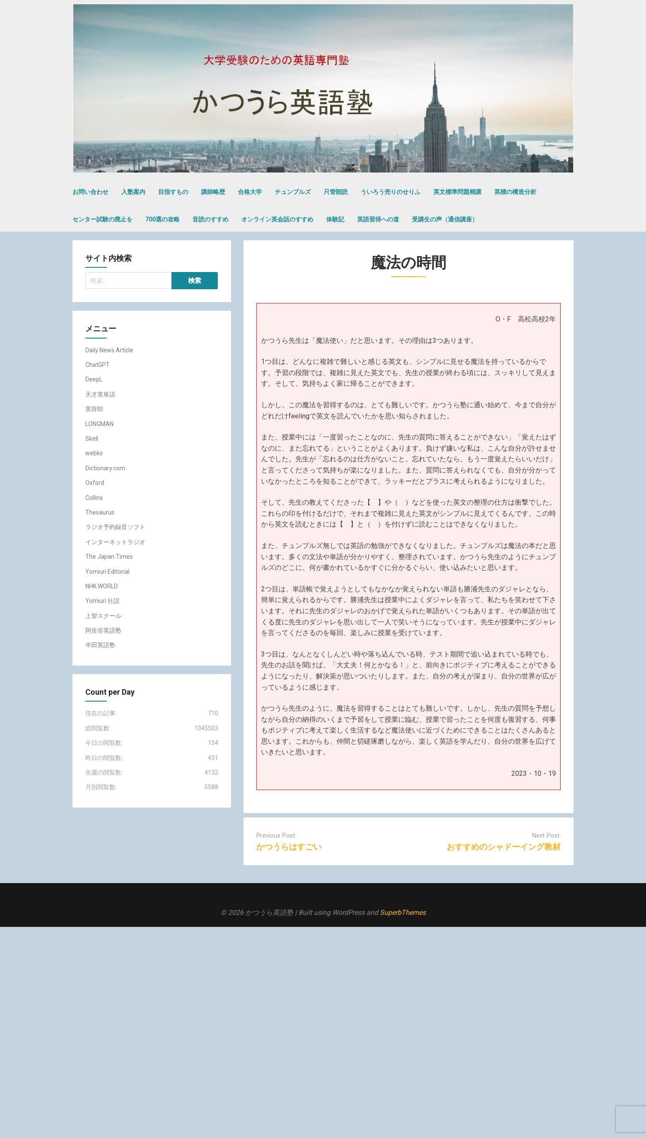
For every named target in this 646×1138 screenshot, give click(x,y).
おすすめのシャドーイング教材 (504, 847)
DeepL (93, 379)
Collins (94, 497)
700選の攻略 (162, 219)
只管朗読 (336, 191)
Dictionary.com (105, 468)
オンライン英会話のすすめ (277, 219)
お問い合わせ (90, 191)
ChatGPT (97, 364)
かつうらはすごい (288, 847)
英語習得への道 (378, 219)
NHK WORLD (101, 586)
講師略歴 (213, 191)
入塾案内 (133, 191)
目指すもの (173, 191)
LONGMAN (99, 424)
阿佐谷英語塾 (103, 630)
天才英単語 (100, 394)
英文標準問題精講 (457, 191)
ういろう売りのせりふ (391, 191)
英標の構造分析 (515, 191)
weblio (94, 453)
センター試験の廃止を (102, 219)
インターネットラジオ (115, 542)
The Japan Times (109, 556)
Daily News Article (109, 350)
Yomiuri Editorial (107, 571)
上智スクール (103, 615)
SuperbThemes (403, 912)
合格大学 (250, 191)
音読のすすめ (210, 219)
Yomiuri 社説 (102, 600)
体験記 (335, 219)
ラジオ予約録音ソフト (115, 527)
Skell (91, 438)
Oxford (94, 482)
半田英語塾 (100, 645)
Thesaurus (99, 512)
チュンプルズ (293, 191)
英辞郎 (94, 409)
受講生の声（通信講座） (445, 219)
